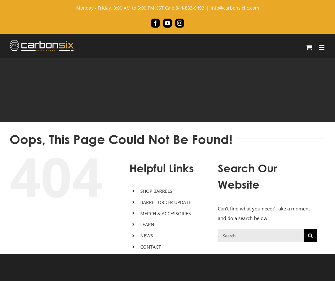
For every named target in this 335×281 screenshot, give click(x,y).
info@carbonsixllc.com (235, 8)
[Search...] (261, 235)
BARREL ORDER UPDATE (165, 202)
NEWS (146, 236)
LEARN (147, 224)
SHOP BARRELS (156, 191)
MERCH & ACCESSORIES (165, 213)
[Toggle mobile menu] (322, 47)
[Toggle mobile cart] (309, 47)
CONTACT (150, 247)
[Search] (310, 235)
